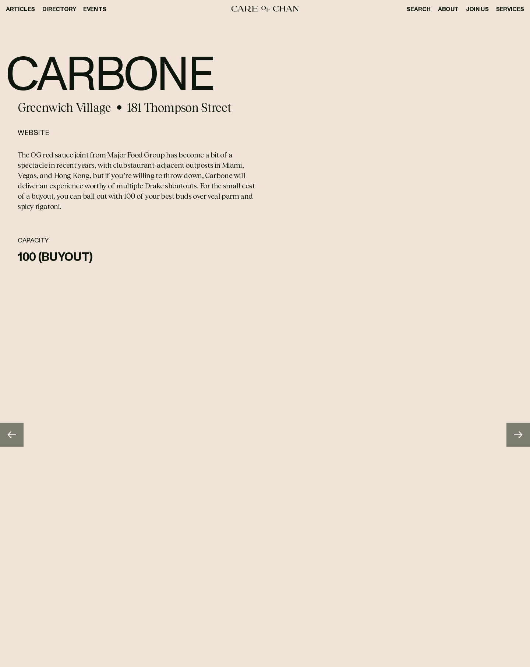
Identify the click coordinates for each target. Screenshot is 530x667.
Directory (59, 9)
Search (418, 9)
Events (94, 9)
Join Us (477, 9)
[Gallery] (265, 435)
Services (510, 9)
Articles (20, 9)
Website (33, 132)
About (448, 9)
